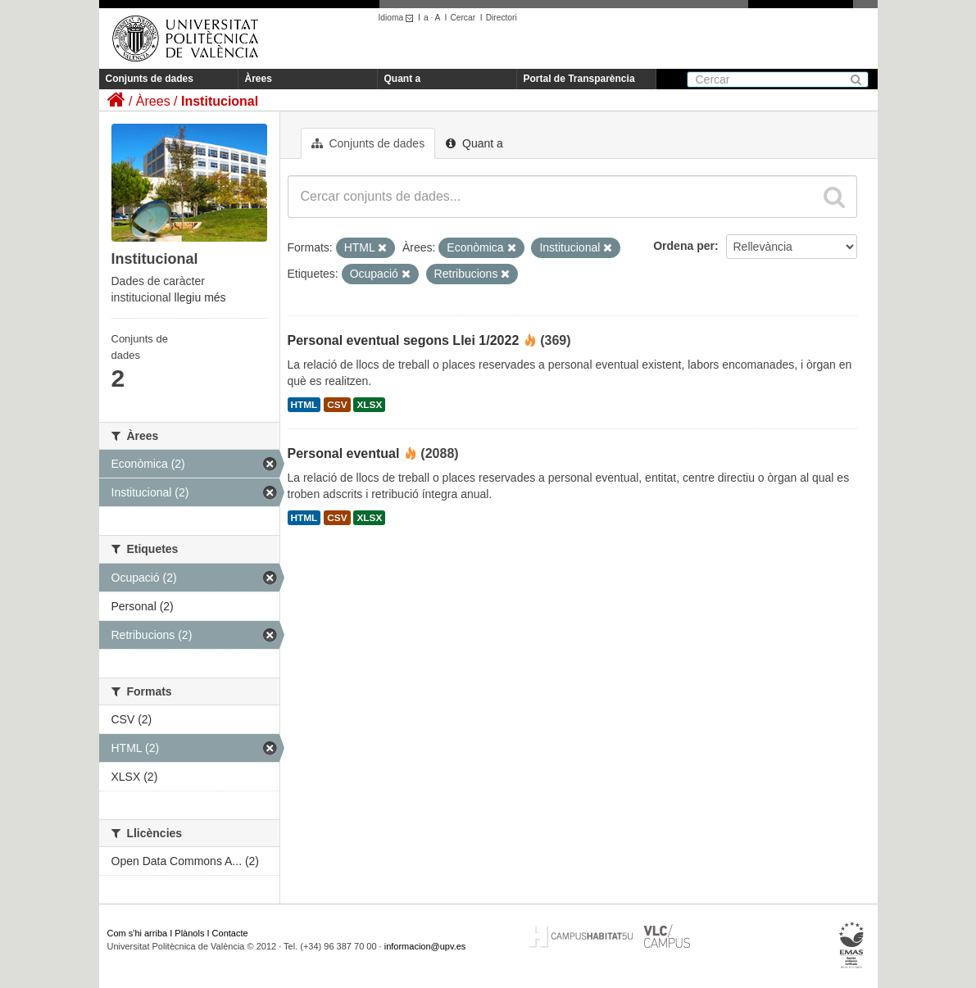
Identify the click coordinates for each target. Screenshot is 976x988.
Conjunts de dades (149, 78)
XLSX (369, 404)
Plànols (189, 933)
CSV (337, 404)
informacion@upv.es (425, 946)
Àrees (258, 78)
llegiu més (200, 297)
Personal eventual (344, 453)
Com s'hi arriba (137, 933)
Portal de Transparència (579, 78)
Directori (501, 17)
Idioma (399, 17)
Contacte (230, 933)
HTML (304, 404)
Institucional (219, 101)
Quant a (402, 78)
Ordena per (684, 245)
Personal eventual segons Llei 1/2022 (404, 340)
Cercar (462, 17)
